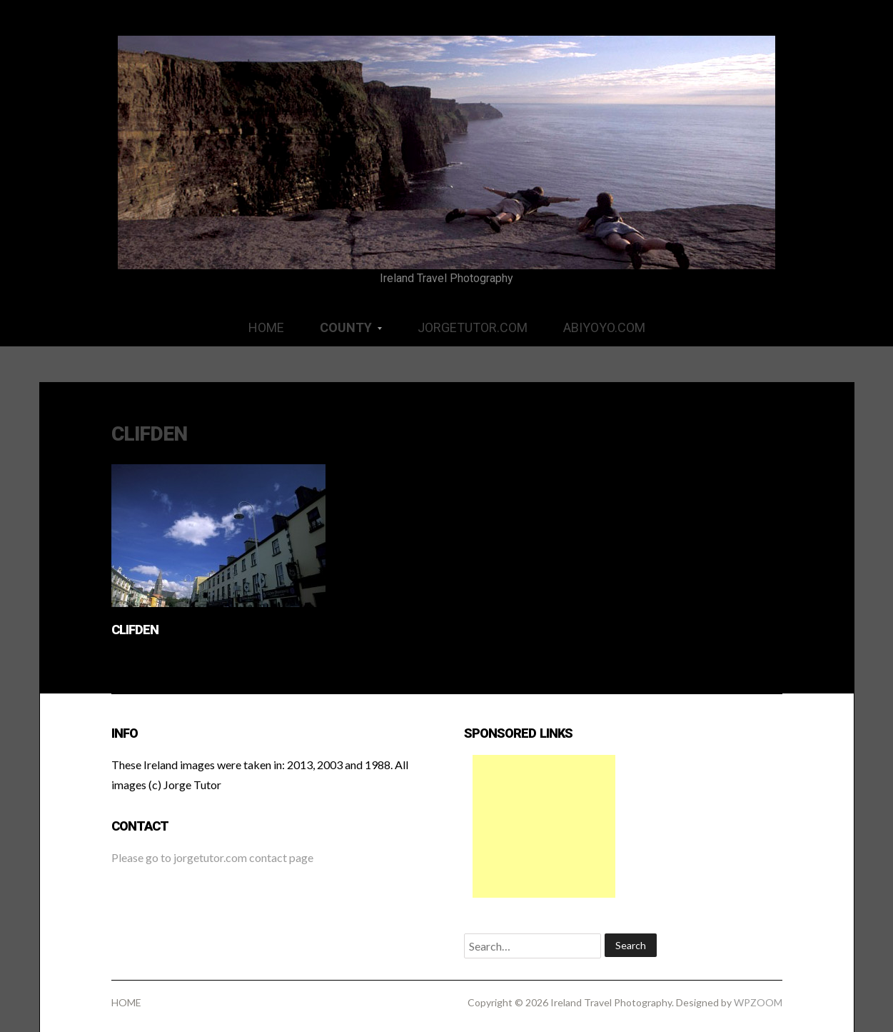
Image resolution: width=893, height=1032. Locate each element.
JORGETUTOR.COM (473, 327)
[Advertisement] (544, 826)
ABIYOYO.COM (604, 327)
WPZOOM (758, 1002)
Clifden (134, 629)
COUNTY (342, 332)
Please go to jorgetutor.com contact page (212, 857)
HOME (266, 327)
